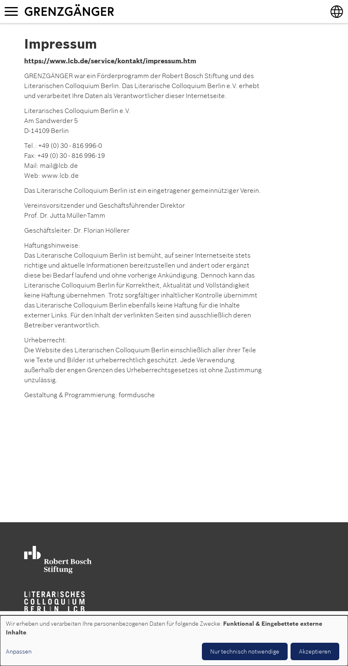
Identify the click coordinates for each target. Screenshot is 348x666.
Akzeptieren (315, 651)
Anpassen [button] (19, 651)
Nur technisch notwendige (244, 651)
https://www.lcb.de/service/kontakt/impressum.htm (110, 61)
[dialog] (174, 640)
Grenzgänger (95, 11)
